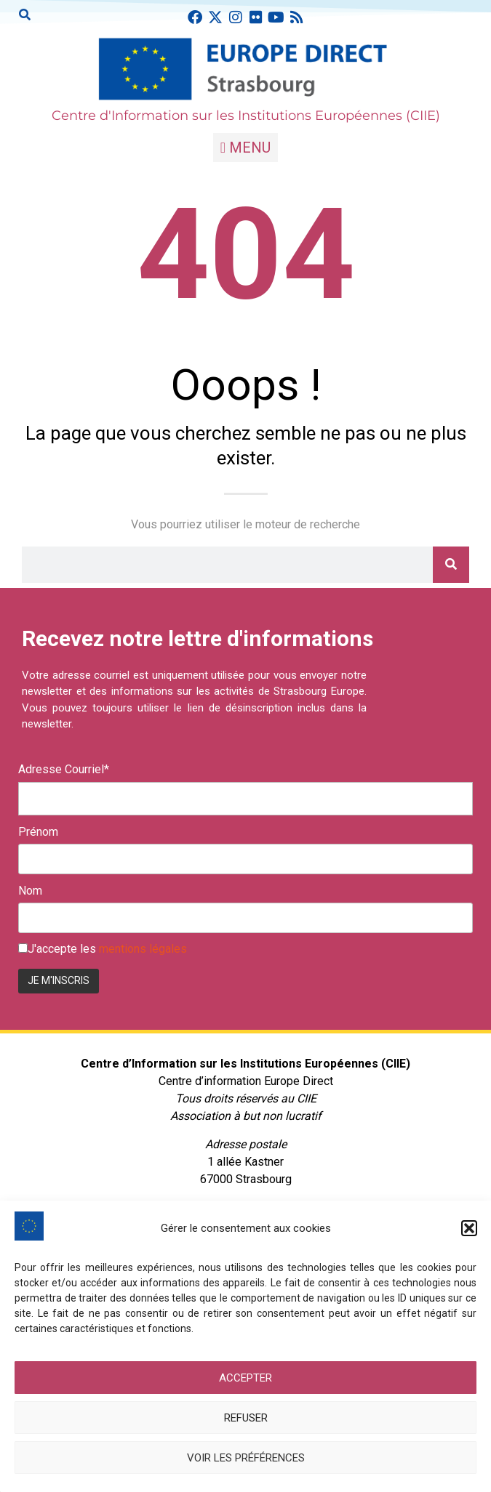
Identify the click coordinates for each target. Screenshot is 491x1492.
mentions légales (143, 949)
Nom (30, 891)
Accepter (245, 1377)
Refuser (246, 1417)
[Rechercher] (451, 565)
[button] (469, 1228)
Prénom (38, 832)
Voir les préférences (246, 1457)
